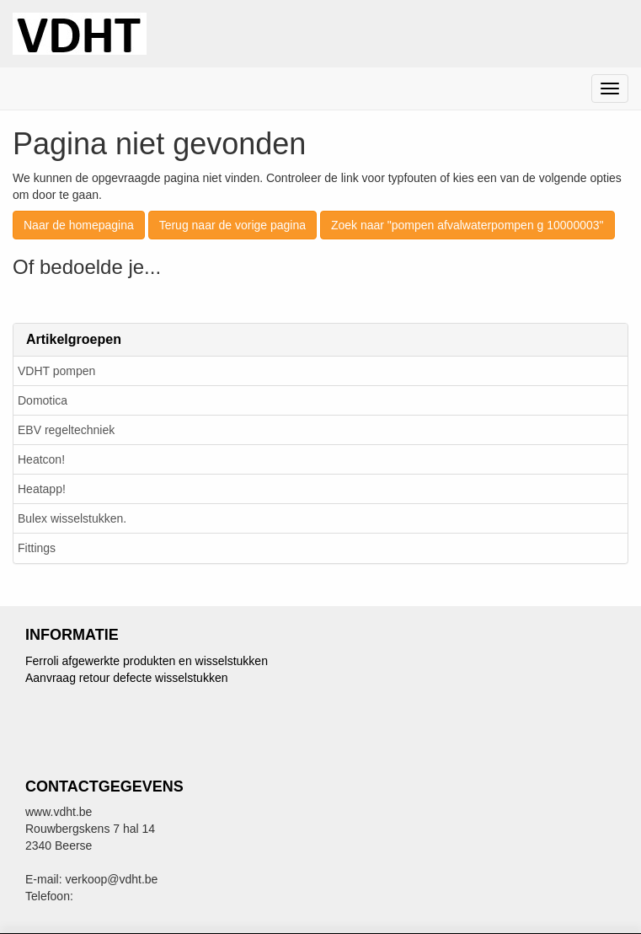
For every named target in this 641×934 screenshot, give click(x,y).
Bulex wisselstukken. (72, 518)
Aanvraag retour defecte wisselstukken (126, 677)
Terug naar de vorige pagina (232, 225)
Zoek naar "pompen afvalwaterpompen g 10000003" (467, 225)
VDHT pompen (56, 371)
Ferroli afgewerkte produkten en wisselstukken (146, 661)
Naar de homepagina (79, 225)
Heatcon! (41, 459)
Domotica (42, 400)
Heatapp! (42, 489)
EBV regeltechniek (66, 430)
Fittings (37, 548)
